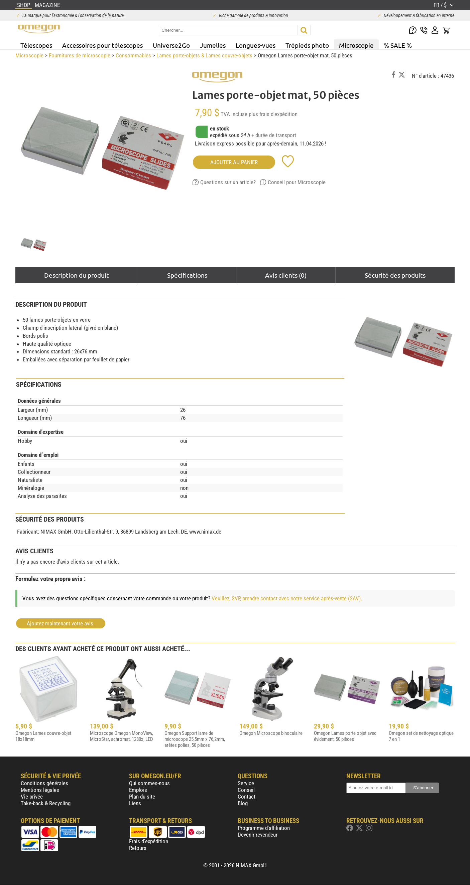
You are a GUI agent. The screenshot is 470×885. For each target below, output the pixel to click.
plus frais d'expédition (273, 114)
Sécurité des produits (395, 275)
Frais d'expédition (148, 841)
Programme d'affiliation (264, 828)
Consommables (133, 55)
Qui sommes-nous (149, 783)
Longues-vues (255, 45)
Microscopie (356, 45)
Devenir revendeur (257, 834)
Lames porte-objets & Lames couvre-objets (204, 55)
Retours (137, 848)
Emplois (138, 790)
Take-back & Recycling (46, 803)
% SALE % (398, 45)
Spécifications (187, 275)
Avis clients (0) (286, 275)
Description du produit (76, 275)
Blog (243, 803)
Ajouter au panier (234, 162)
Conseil (246, 790)
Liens (135, 803)
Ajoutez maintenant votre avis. (61, 623)
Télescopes (36, 45)
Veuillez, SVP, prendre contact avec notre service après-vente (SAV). (287, 598)
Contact (246, 796)
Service (246, 783)
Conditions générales (44, 783)
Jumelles (213, 45)
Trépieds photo (307, 45)
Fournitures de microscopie (79, 55)
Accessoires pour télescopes (102, 45)
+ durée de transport (273, 135)
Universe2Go (171, 45)
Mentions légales (40, 790)
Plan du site (142, 796)
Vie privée (32, 796)
